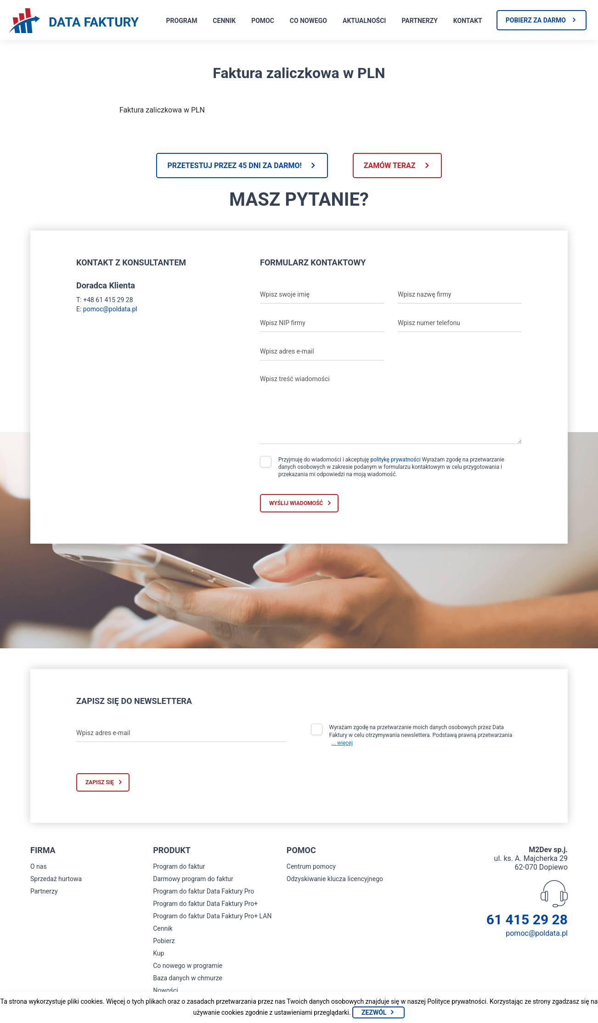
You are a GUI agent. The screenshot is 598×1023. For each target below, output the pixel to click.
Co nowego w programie (187, 965)
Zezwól (373, 1012)
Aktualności (364, 20)
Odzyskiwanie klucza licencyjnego (335, 878)
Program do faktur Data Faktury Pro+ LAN (212, 916)
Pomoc (262, 20)
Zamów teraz (390, 165)
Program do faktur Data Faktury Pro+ (205, 903)
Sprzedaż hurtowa (56, 878)
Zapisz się (99, 782)
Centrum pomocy (311, 866)
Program (181, 20)
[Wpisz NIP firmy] (322, 323)
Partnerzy (419, 20)
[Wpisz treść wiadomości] (391, 407)
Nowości (165, 990)
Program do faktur (179, 866)
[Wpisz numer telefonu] (460, 323)
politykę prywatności (395, 459)
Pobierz (164, 940)
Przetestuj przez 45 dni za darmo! (234, 165)
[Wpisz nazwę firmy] (460, 294)
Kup (158, 953)
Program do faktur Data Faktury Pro (203, 891)
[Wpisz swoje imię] (322, 294)
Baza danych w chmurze (187, 978)
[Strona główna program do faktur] (74, 21)
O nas (38, 866)
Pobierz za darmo (536, 20)
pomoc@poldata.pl (110, 309)
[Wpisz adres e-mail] (322, 351)
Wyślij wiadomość (296, 503)
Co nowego (308, 20)
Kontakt (467, 20)
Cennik (224, 20)
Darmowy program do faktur (193, 878)
